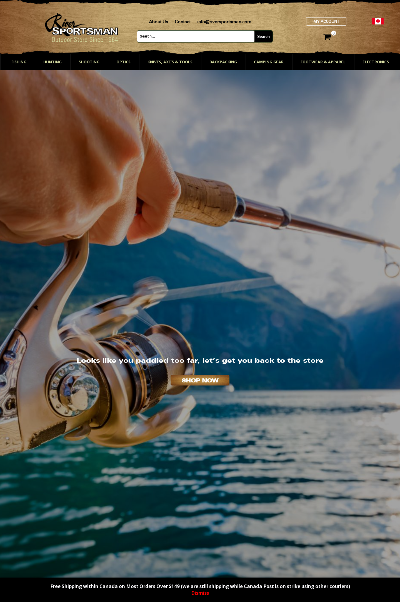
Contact (183, 21)
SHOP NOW (200, 380)
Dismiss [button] (200, 593)
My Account (326, 21)
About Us (158, 21)
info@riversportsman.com (224, 21)
